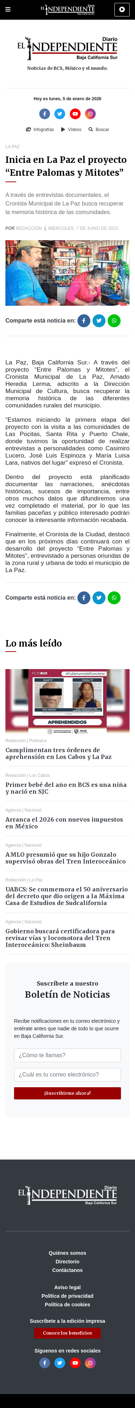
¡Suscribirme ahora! (67, 1093)
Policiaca (38, 740)
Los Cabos (40, 775)
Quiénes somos (67, 1253)
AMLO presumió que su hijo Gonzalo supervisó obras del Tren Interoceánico (65, 858)
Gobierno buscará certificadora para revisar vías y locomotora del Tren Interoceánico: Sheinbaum (60, 938)
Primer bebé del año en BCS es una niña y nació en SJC (66, 788)
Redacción (29, 228)
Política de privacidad (68, 1296)
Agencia (13, 810)
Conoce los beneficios (67, 1333)
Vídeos (71, 129)
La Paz (12, 146)
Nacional (32, 810)
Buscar (99, 129)
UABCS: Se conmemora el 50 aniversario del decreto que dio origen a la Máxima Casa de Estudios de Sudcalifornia (66, 896)
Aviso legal (67, 1287)
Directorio (67, 1261)
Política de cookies (67, 1304)
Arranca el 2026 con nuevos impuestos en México (64, 823)
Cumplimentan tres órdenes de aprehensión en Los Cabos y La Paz (58, 753)
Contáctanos (67, 1270)
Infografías (40, 129)
